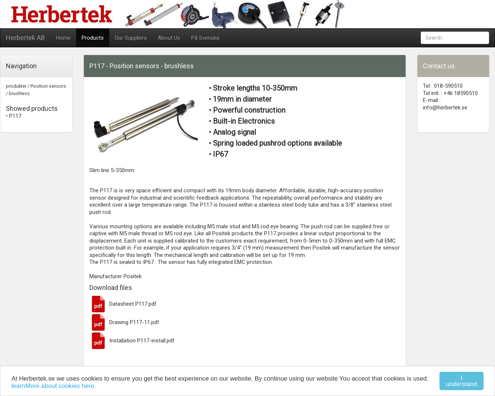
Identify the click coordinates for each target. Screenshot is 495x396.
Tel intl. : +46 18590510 (450, 93)
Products (93, 37)
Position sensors (48, 86)
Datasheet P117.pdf (123, 304)
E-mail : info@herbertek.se (445, 104)
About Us (169, 37)
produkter (16, 86)
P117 (15, 116)
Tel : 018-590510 (443, 86)
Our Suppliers (131, 37)
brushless (19, 93)
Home (63, 37)
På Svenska (205, 37)
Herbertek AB (25, 37)
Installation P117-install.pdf (132, 340)
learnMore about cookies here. (53, 385)
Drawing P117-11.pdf (124, 322)
